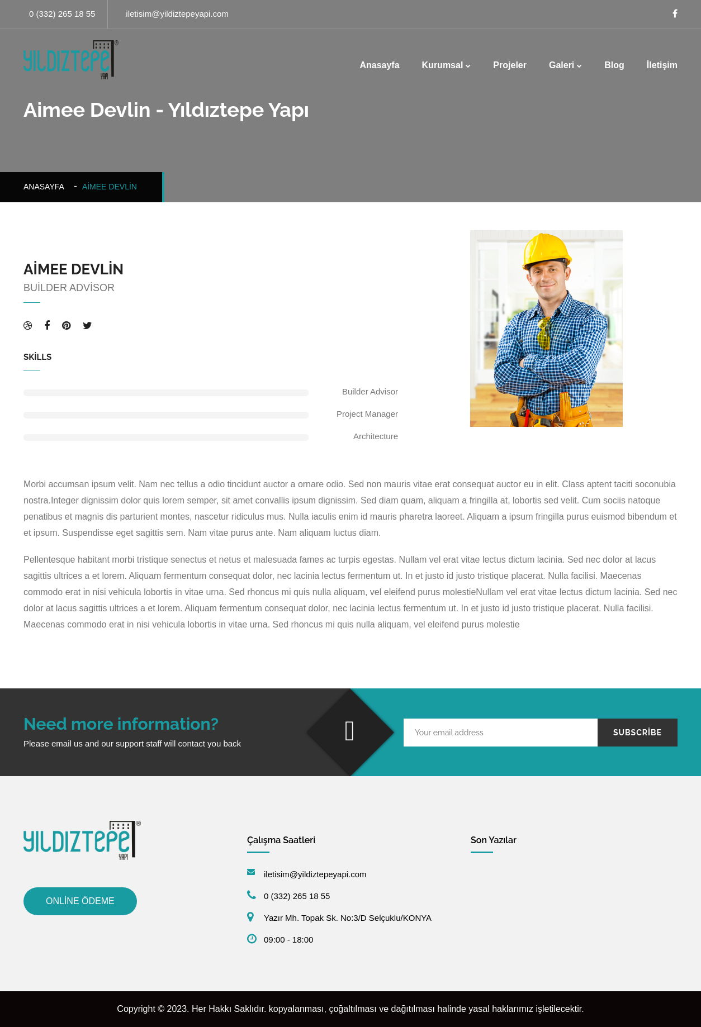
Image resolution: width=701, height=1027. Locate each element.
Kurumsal (442, 65)
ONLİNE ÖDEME (80, 901)
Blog (614, 65)
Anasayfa (379, 65)
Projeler (510, 65)
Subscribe (637, 732)
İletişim (662, 65)
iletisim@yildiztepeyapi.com (177, 13)
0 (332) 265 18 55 (62, 13)
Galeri (561, 65)
